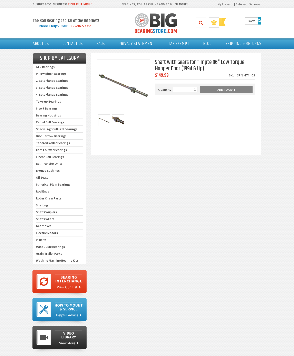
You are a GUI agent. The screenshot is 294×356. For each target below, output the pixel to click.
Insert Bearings (46, 108)
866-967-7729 (80, 26)
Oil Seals (42, 177)
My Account (225, 4)
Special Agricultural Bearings (56, 129)
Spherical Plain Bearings (53, 184)
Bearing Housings (48, 115)
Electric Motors (47, 233)
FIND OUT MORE (80, 4)
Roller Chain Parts (48, 198)
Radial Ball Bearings (50, 122)
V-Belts (41, 240)
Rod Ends (42, 191)
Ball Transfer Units (49, 163)
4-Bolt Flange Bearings (52, 94)
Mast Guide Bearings (50, 247)
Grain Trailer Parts (49, 253)
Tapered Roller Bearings (53, 143)
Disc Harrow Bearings (51, 136)
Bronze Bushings (48, 170)
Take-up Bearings (48, 101)
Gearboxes (43, 226)
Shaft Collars (45, 219)
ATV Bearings (45, 67)
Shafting (42, 205)
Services (254, 4)
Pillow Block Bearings (51, 74)
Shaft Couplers (46, 212)
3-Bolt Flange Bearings (52, 87)
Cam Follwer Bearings (51, 150)
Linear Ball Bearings (50, 157)
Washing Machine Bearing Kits (57, 260)
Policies (241, 4)
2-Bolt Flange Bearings (52, 80)
